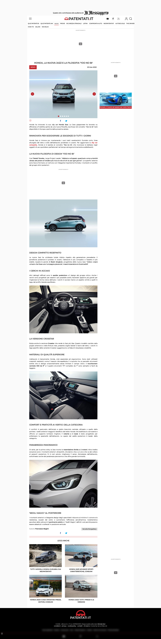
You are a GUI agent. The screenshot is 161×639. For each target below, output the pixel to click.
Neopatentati (109, 23)
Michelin (45, 27)
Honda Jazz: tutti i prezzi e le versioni (81, 601)
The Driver (130, 23)
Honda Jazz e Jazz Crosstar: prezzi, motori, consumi (45, 601)
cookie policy (72, 626)
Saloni (37, 27)
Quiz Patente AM (47, 23)
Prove (62, 23)
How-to (31, 27)
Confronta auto (95, 23)
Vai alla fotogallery (89, 529)
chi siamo (87, 626)
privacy (64, 626)
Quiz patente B (33, 23)
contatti (79, 626)
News (56, 23)
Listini (85, 23)
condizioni (57, 626)
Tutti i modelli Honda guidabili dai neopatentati (45, 570)
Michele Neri (101, 624)
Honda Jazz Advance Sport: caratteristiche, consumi (81, 570)
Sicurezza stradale (73, 23)
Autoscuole (120, 23)
